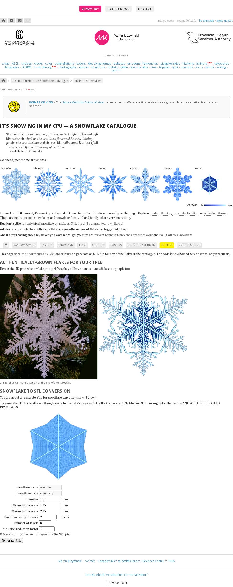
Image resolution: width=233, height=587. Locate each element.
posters (116, 245)
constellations (64, 64)
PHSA (171, 561)
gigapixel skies (170, 64)
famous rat (150, 64)
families (47, 245)
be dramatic (206, 20)
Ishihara (201, 64)
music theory (42, 67)
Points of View (41, 102)
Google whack (94, 575)
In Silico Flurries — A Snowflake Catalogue (40, 81)
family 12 (76, 217)
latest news (118, 9)
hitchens (188, 64)
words (210, 67)
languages (12, 67)
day (5, 64)
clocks (38, 64)
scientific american (141, 245)
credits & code (189, 245)
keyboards (221, 64)
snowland (66, 245)
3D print (167, 245)
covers (81, 64)
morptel (50, 268)
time (154, 67)
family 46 (96, 217)
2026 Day (90, 9)
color (48, 64)
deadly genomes (99, 64)
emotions (133, 64)
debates (119, 64)
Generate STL (11, 540)
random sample (24, 245)
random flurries (160, 213)
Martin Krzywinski (69, 561)
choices (26, 64)
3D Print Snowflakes (88, 81)
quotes (84, 67)
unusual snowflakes (36, 217)
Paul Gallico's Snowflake (176, 235)
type (175, 67)
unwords (187, 67)
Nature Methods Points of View (83, 102)
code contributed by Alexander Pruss (46, 254)
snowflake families (185, 213)
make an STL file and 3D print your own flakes (90, 223)
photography (67, 67)
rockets (113, 67)
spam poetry (139, 67)
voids (199, 67)
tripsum (164, 67)
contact (90, 561)
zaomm (116, 70)
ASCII (15, 64)
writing (221, 67)
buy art (145, 9)
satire (124, 67)
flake (82, 245)
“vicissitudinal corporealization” (126, 575)
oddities (98, 245)
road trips (98, 67)
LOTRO (26, 67)
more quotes (225, 20)
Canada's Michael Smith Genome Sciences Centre (131, 561)
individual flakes (215, 213)
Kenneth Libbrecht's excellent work (129, 235)
